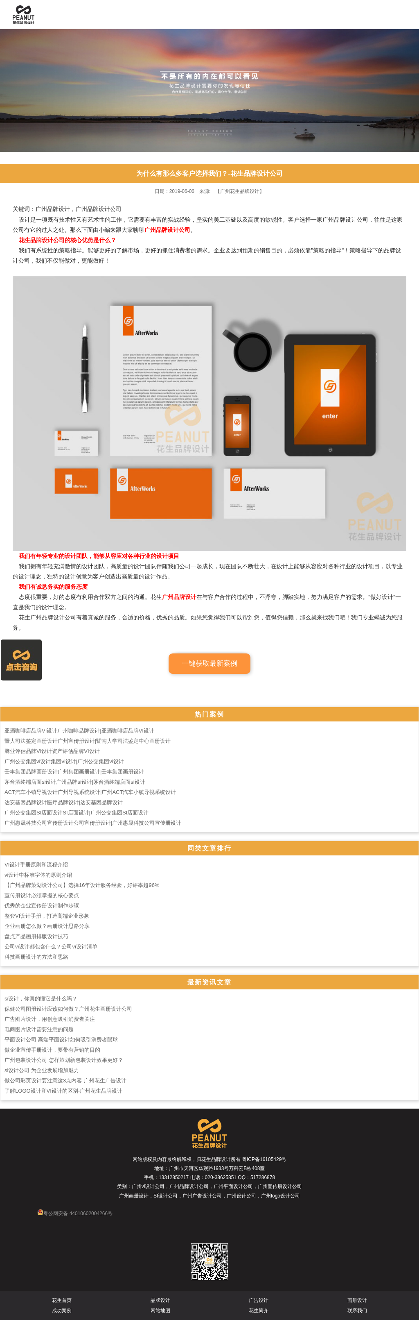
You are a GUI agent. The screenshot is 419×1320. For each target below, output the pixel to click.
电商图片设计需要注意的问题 (39, 1029)
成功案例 (62, 1310)
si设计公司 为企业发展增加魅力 (42, 1070)
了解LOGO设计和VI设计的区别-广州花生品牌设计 (63, 1091)
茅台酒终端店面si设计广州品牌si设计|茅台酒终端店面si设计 (75, 782)
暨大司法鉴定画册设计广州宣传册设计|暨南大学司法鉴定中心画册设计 (88, 741)
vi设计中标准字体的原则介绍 (38, 875)
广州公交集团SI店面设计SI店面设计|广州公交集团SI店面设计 (77, 813)
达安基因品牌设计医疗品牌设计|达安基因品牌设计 (64, 802)
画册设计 (357, 1300)
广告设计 (258, 1300)
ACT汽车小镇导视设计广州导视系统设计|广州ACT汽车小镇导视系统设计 (90, 792)
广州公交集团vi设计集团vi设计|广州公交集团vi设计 (64, 761)
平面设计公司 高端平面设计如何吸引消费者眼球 (61, 1039)
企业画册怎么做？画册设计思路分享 (47, 926)
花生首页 (62, 1300)
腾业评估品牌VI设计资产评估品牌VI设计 (52, 751)
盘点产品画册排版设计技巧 (36, 936)
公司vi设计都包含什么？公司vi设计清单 (51, 947)
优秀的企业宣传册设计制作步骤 (42, 906)
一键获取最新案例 (209, 663)
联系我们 (357, 1310)
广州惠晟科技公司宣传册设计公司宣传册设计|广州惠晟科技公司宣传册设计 (93, 823)
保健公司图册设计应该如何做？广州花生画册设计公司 (68, 1009)
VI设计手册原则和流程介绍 (36, 865)
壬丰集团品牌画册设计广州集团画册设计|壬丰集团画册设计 (74, 772)
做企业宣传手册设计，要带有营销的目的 (52, 1050)
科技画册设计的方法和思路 (36, 957)
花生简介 (258, 1310)
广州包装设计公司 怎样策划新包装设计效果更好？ (64, 1060)
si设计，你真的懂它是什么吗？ (41, 999)
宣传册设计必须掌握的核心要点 (42, 895)
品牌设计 (160, 1300)
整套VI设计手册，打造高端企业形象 (47, 916)
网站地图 (160, 1310)
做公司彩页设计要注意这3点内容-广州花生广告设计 (65, 1080)
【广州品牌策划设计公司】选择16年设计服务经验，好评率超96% (82, 885)
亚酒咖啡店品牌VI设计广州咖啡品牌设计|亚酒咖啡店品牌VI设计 (79, 731)
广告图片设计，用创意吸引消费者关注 (50, 1019)
